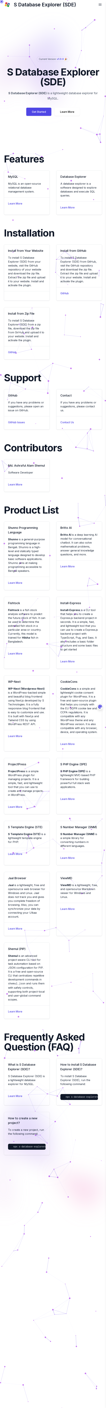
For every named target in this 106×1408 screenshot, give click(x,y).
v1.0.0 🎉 (61, 59)
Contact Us (67, 422)
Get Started (39, 111)
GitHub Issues (16, 422)
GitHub (64, 293)
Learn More (67, 111)
